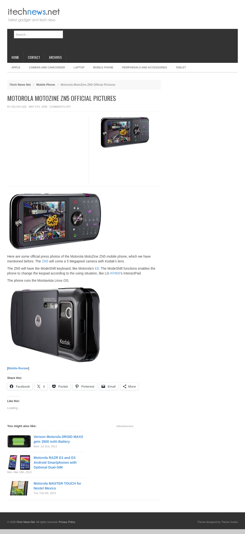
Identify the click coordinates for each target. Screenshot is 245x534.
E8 (97, 268)
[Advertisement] (92, 28)
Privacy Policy (67, 522)
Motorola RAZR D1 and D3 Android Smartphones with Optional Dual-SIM (55, 462)
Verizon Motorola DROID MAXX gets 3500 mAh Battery (58, 439)
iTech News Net (20, 84)
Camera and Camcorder (47, 67)
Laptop (79, 67)
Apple (16, 67)
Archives (55, 57)
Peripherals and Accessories (144, 67)
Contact (34, 57)
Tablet (181, 67)
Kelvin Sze (19, 106)
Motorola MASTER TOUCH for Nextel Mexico (57, 486)
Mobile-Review (18, 368)
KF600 (115, 273)
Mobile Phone (103, 67)
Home (15, 57)
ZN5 (45, 261)
